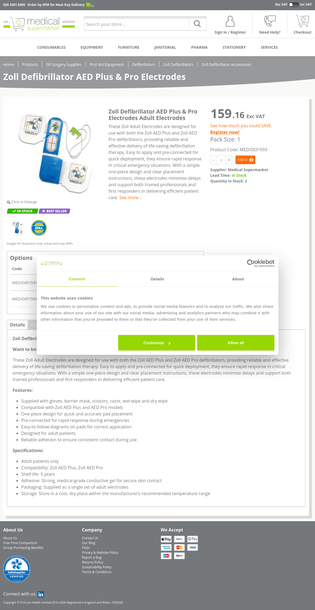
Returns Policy (92, 562)
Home (8, 64)
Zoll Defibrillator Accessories (226, 64)
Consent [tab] (77, 278)
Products (30, 64)
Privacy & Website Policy (100, 552)
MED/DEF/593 (24, 282)
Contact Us (90, 538)
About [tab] (238, 278)
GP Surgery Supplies (63, 64)
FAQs (86, 547)
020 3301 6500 (14, 4)
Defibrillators (143, 64)
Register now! (224, 132)
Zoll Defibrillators (178, 64)
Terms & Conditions (96, 572)
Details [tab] (157, 278)
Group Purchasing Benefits (23, 547)
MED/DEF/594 (24, 298)
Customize (156, 342)
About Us (10, 538)
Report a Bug (91, 557)
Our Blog (88, 543)
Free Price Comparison (20, 543)
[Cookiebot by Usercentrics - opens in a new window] (250, 263)
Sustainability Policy (96, 567)
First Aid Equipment (107, 64)
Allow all (236, 342)
